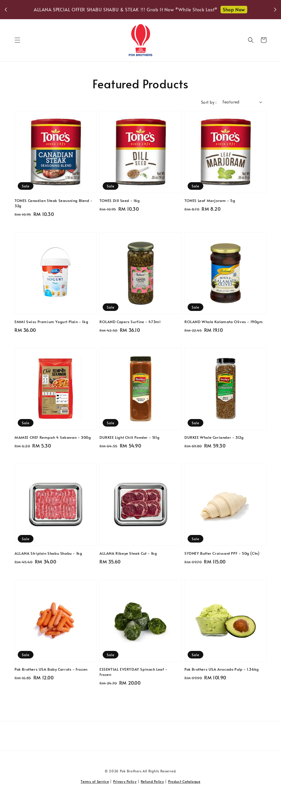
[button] (17, 40)
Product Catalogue (184, 781)
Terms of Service (95, 781)
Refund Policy (152, 781)
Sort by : (209, 102)
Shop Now (234, 9)
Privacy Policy (125, 781)
